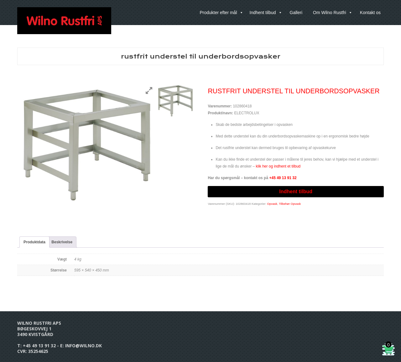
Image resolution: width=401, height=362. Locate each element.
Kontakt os (370, 12)
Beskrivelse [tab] (61, 242)
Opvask (272, 203)
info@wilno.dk (83, 346)
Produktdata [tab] (34, 242)
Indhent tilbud (266, 12)
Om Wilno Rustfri (332, 12)
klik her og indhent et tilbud (278, 166)
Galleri (296, 12)
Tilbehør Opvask (290, 203)
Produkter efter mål (221, 12)
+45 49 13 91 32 (39, 346)
